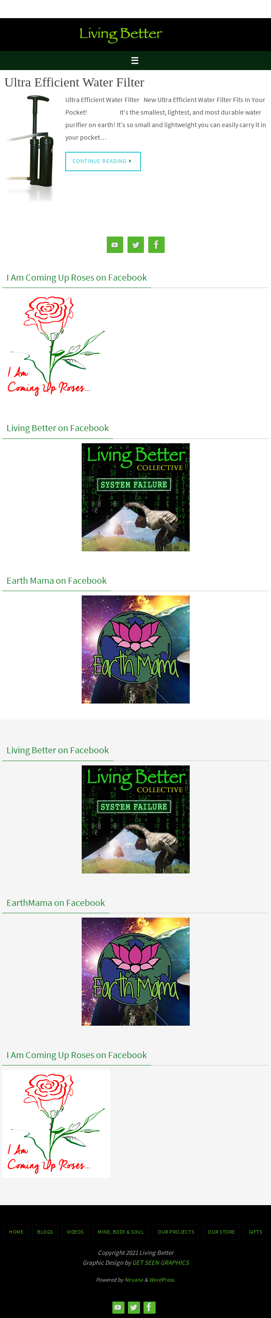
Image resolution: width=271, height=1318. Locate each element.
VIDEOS (75, 1231)
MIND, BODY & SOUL (121, 1231)
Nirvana (133, 1279)
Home (16, 1231)
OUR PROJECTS (176, 1231)
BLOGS (45, 1231)
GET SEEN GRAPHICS (160, 1262)
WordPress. (162, 1279)
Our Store (221, 1231)
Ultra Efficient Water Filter (74, 82)
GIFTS (255, 1231)
